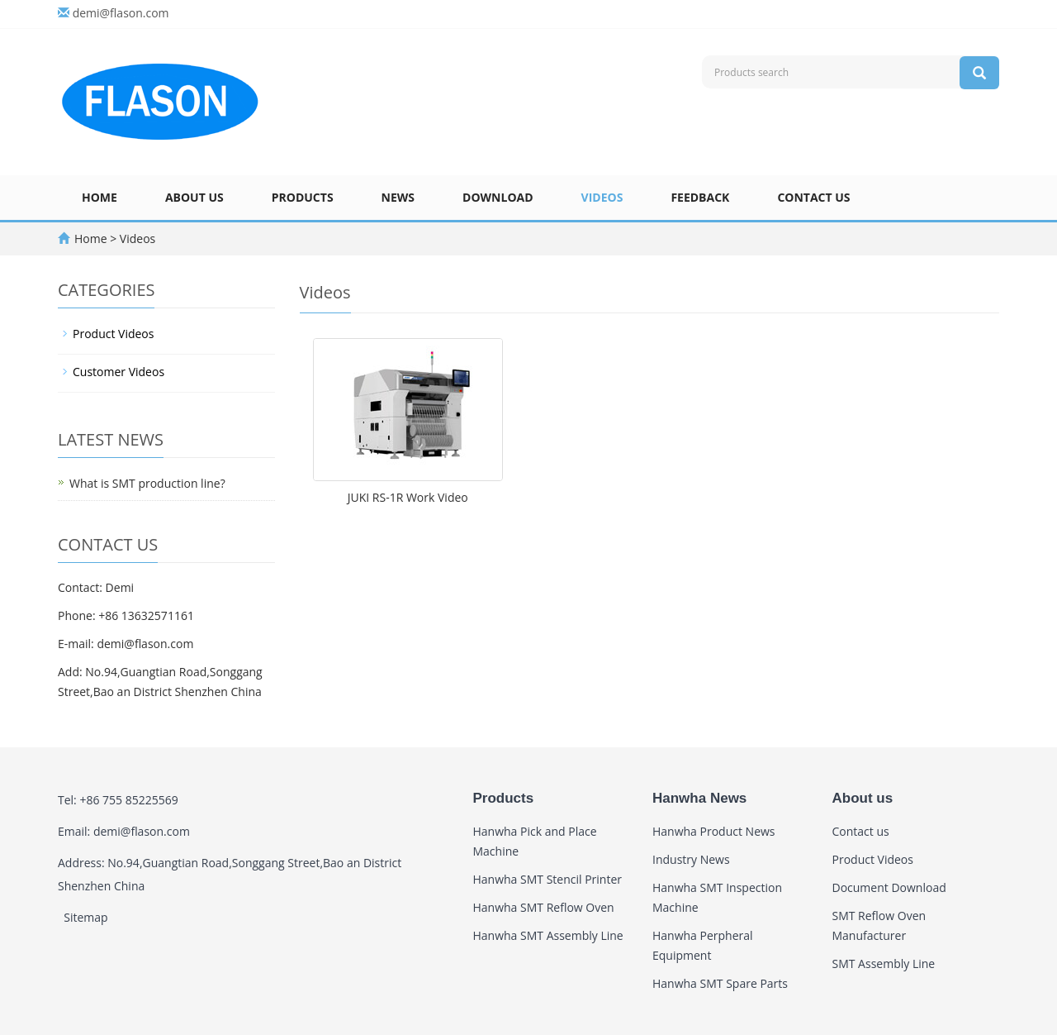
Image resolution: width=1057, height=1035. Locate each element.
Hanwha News (699, 798)
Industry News (691, 859)
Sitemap (85, 917)
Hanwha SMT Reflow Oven (543, 907)
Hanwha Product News (713, 831)
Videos (602, 197)
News (398, 197)
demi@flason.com (121, 13)
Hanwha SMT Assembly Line (548, 935)
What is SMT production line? (147, 483)
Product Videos (113, 333)
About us (194, 197)
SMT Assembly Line (884, 963)
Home (99, 197)
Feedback (700, 197)
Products (303, 197)
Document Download (889, 887)
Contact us (813, 197)
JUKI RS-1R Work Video (408, 497)
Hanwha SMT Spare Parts (720, 983)
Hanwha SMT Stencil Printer (548, 879)
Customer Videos (118, 371)
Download (497, 197)
